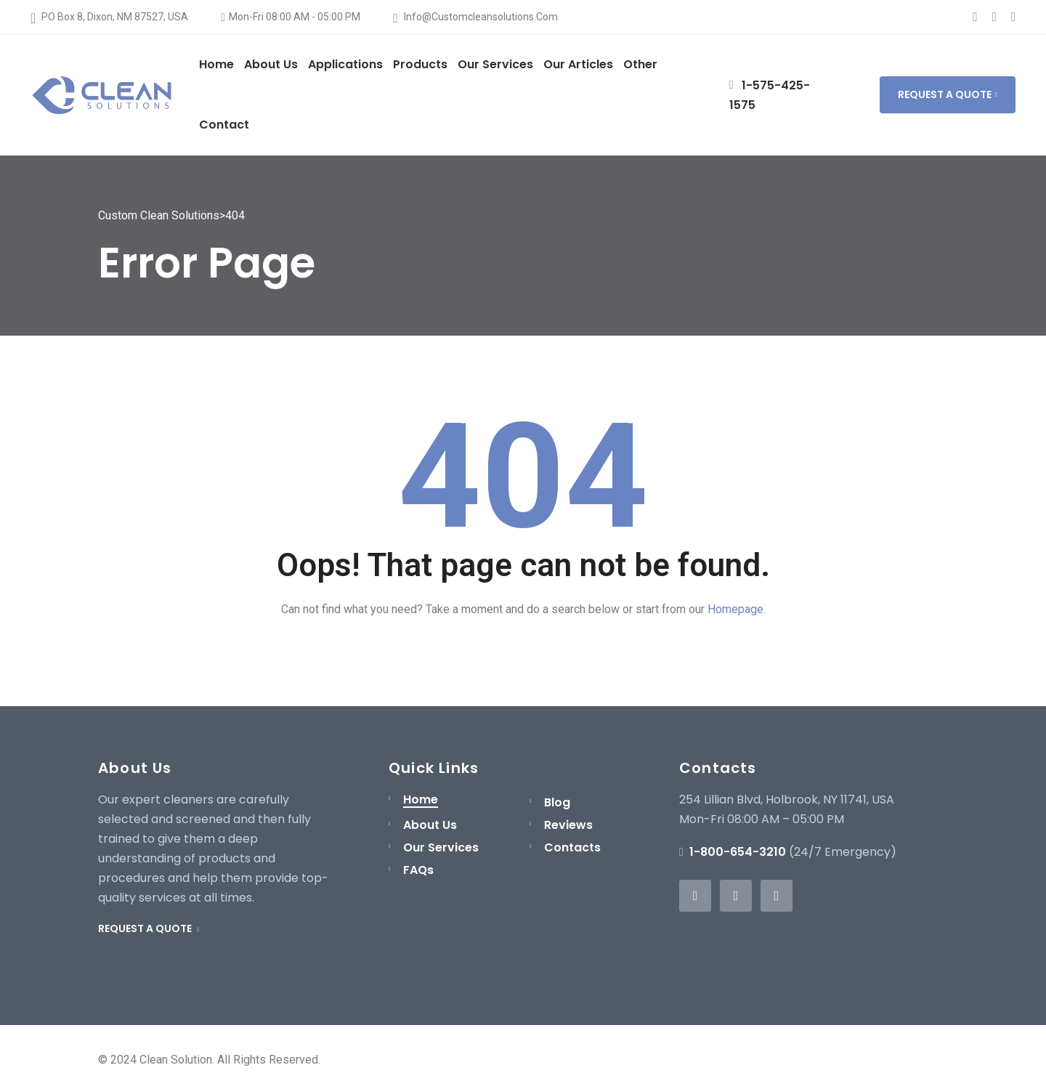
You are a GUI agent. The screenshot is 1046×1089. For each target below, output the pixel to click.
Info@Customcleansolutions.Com (475, 17)
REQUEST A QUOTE (947, 94)
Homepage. (737, 609)
